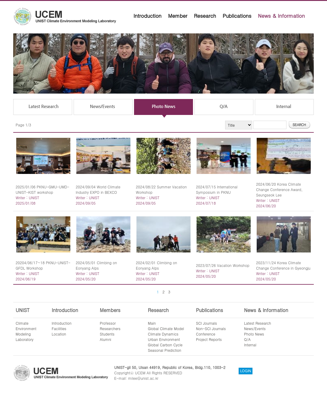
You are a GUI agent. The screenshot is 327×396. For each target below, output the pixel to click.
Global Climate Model (166, 328)
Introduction (147, 15)
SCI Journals (206, 323)
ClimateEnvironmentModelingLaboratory (26, 331)
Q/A (247, 339)
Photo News (254, 333)
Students (107, 333)
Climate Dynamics (163, 333)
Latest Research (257, 323)
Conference (205, 333)
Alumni (105, 339)
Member (177, 15)
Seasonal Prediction (164, 350)
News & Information (281, 15)
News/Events (255, 328)
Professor (108, 323)
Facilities (59, 328)
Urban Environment (164, 339)
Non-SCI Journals (211, 328)
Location (59, 333)
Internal (250, 344)
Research (205, 15)
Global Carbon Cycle (165, 344)
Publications (237, 15)
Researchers (110, 328)
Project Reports (209, 339)
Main (152, 323)
